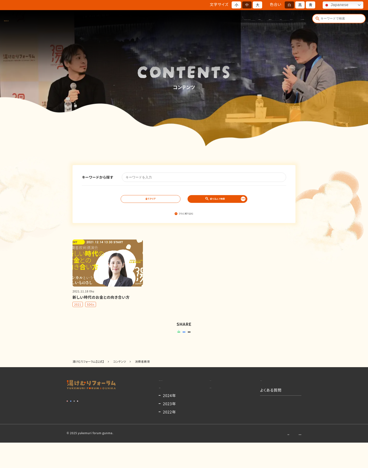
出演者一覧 (214, 20)
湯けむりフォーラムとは (153, 20)
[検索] (316, 20)
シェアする (183, 339)
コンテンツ (264, 20)
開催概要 (188, 20)
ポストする (213, 339)
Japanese (336, 5)
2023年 (169, 429)
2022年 (169, 437)
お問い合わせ (255, 458)
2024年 (169, 421)
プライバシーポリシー (287, 458)
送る (149, 339)
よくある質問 (292, 20)
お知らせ (239, 20)
